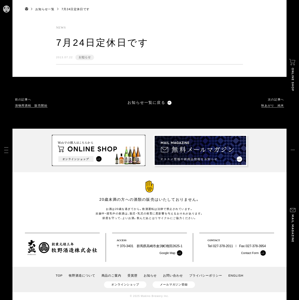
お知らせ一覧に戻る (149, 102)
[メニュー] (6, 150)
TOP (59, 275)
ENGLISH (235, 275)
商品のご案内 (111, 275)
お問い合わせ (173, 275)
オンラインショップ (125, 284)
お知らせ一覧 (44, 9)
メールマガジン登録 (174, 284)
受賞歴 (132, 275)
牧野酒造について (82, 275)
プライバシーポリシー (205, 275)
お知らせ (84, 57)
